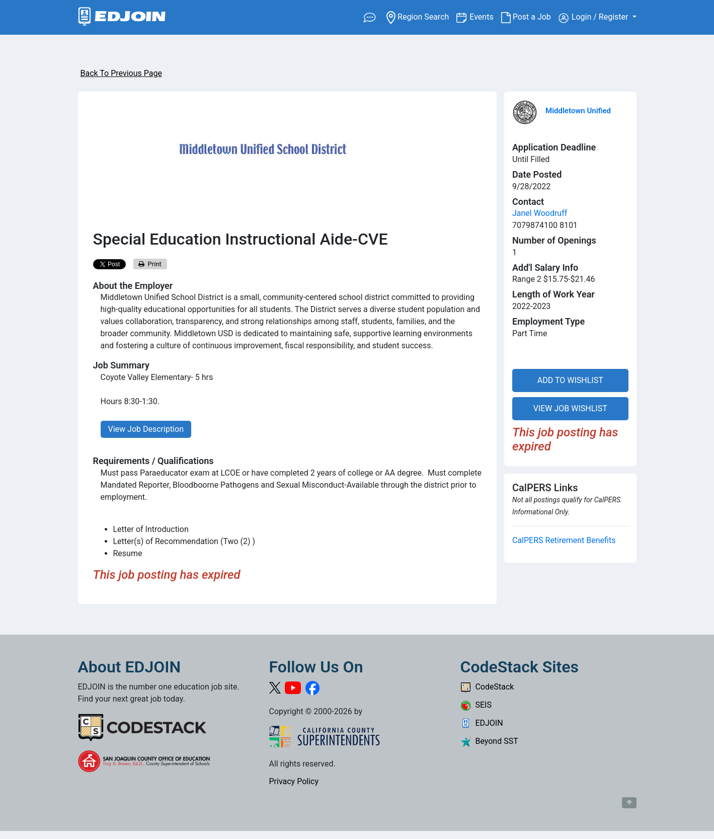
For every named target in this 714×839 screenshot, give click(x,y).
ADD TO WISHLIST (570, 380)
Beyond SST (489, 741)
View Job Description (146, 429)
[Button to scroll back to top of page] (629, 802)
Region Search (421, 16)
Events (485, 16)
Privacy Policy (294, 781)
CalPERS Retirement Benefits (563, 540)
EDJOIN (481, 723)
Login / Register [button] (594, 17)
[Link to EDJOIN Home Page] (122, 17)
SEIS (476, 705)
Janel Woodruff (539, 213)
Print (150, 264)
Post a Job (530, 17)
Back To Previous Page (121, 73)
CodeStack (487, 687)
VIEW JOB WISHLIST (570, 408)
